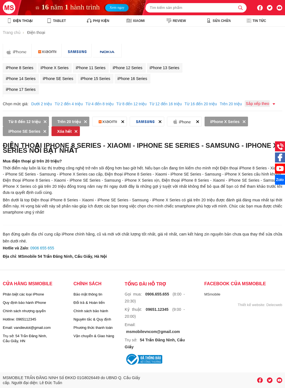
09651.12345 (157, 309)
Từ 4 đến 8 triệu (99, 104)
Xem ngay (116, 7)
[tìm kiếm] (240, 7)
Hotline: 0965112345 (19, 319)
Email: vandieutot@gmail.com (27, 328)
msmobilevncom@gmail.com (153, 331)
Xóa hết (64, 131)
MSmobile (212, 294)
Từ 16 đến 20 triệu (201, 104)
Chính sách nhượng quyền (24, 311)
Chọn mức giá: (15, 104)
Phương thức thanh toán (93, 328)
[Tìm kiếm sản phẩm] (196, 7)
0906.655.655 (157, 294)
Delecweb (274, 305)
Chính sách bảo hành (90, 311)
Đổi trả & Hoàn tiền (89, 303)
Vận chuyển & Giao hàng (93, 336)
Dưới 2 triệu (41, 104)
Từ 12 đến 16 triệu (165, 104)
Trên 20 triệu (231, 104)
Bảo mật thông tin (87, 294)
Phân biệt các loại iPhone (23, 294)
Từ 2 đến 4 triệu (69, 104)
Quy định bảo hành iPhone (24, 303)
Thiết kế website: (251, 305)
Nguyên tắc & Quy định (92, 319)
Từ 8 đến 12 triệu (131, 104)
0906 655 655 (42, 248)
